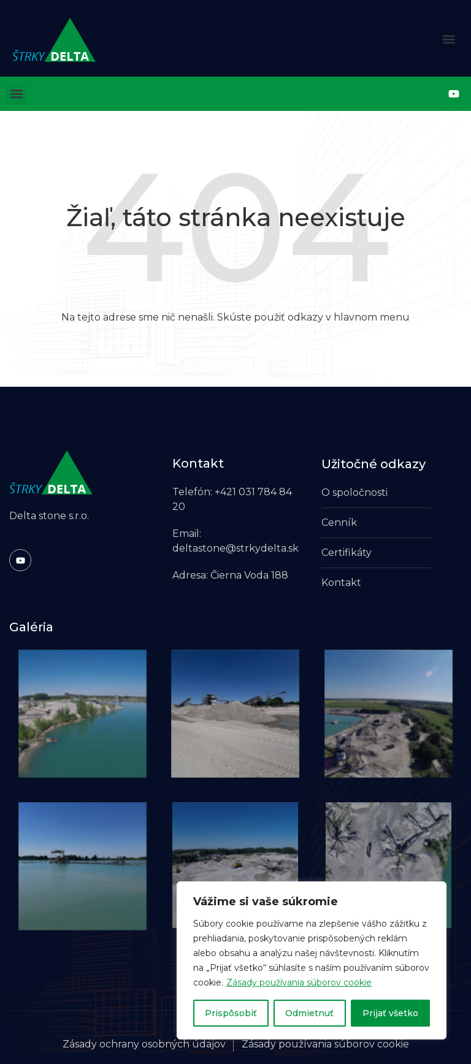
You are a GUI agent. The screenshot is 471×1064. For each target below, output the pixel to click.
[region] (311, 960)
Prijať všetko (390, 1013)
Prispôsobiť (231, 1013)
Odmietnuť (309, 1013)
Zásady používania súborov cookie (299, 982)
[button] (448, 39)
